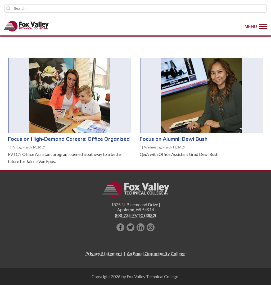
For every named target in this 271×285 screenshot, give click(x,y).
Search (8, 8)
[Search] (135, 8)
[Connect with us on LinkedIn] (140, 227)
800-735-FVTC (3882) (135, 215)
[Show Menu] (256, 26)
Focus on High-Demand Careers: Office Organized (69, 139)
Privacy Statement (103, 253)
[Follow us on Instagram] (151, 227)
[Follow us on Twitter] (130, 227)
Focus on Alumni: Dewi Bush (173, 139)
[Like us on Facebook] (120, 227)
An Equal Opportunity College (156, 253)
